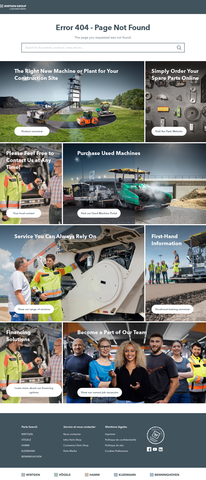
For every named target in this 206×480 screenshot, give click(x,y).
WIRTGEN (27, 434)
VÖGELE (26, 439)
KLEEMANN (28, 451)
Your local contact (23, 213)
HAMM (25, 445)
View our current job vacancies (99, 392)
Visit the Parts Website (169, 131)
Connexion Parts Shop (76, 445)
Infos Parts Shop (72, 439)
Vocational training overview (172, 309)
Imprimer (110, 434)
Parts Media (70, 451)
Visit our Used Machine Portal (99, 213)
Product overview (32, 131)
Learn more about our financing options (34, 390)
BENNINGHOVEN (31, 456)
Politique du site (114, 445)
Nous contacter (72, 434)
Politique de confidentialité (120, 439)
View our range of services (34, 309)
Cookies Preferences (116, 451)
